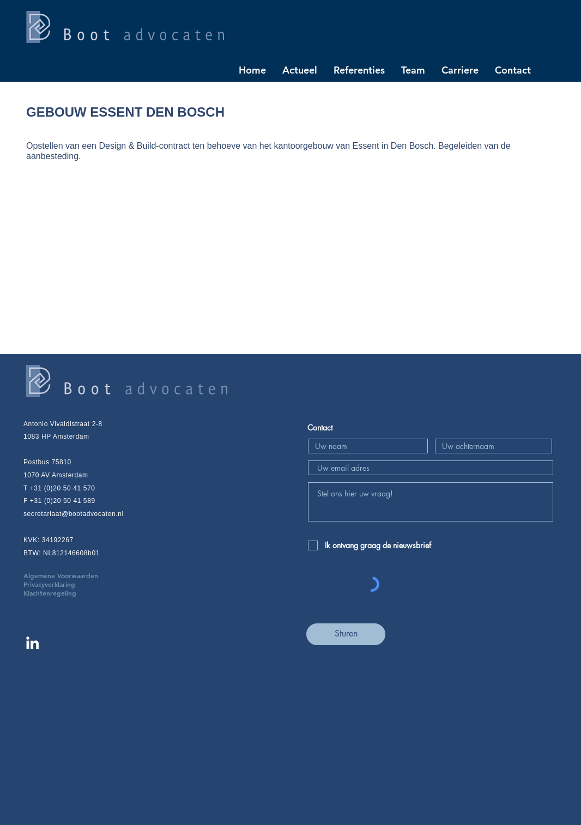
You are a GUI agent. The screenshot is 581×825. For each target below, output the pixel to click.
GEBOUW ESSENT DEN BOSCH (125, 112)
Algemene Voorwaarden (77, 575)
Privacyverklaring (65, 584)
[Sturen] (345, 634)
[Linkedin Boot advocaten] (32, 643)
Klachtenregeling (49, 593)
